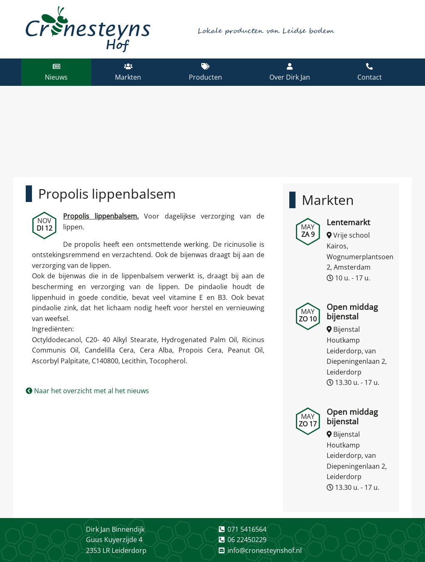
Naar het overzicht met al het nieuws (87, 390)
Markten (328, 200)
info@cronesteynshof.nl (264, 550)
